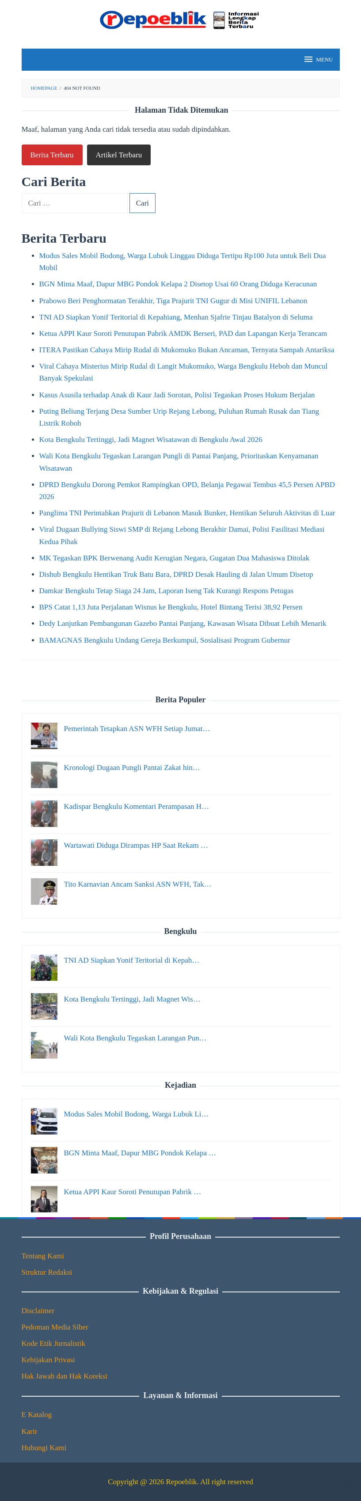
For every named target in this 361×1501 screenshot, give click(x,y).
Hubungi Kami (44, 1448)
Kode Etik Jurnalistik (53, 1343)
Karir (30, 1431)
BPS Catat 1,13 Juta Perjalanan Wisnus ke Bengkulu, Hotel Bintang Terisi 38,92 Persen (171, 607)
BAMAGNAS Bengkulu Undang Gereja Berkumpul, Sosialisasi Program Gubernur (165, 640)
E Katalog (37, 1414)
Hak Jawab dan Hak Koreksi (65, 1376)
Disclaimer (38, 1311)
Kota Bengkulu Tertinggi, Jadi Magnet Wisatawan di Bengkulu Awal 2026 (150, 439)
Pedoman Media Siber (55, 1327)
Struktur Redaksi (47, 1272)
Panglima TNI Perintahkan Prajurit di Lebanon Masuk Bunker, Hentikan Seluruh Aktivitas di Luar (187, 513)
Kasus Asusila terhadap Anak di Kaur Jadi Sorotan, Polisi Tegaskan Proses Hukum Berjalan (177, 395)
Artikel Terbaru (119, 155)
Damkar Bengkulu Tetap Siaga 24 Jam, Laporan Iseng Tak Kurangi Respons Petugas (166, 591)
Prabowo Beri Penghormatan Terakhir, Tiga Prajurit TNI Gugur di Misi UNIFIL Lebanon (173, 301)
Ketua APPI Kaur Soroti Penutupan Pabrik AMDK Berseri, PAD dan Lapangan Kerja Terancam (183, 333)
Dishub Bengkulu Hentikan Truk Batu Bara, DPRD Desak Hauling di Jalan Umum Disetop (176, 574)
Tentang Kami (43, 1256)
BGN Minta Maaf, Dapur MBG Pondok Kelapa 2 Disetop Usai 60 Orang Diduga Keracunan (178, 284)
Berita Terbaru (52, 155)
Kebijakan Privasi (48, 1360)
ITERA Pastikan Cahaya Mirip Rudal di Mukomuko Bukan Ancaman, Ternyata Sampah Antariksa (186, 350)
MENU (318, 59)
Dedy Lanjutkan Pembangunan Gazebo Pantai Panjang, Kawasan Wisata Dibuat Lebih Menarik (183, 623)
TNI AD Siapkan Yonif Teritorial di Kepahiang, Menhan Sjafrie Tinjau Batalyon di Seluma (176, 317)
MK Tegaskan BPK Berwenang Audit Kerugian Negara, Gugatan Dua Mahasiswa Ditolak (174, 558)
